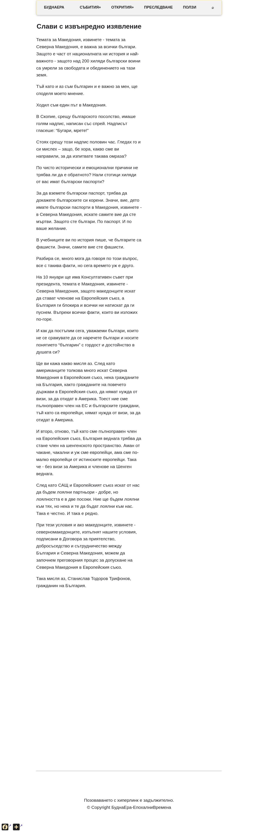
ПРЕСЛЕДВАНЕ (158, 7)
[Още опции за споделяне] (17, 827)
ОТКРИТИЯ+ (122, 7)
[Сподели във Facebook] (6, 827)
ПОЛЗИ (189, 7)
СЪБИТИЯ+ (90, 7)
